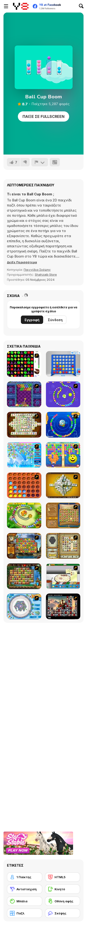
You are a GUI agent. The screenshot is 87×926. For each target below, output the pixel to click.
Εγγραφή (32, 320)
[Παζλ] (24, 913)
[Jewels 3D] (24, 364)
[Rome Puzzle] (24, 576)
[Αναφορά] (39, 162)
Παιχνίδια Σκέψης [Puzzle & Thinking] (37, 269)
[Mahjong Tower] (63, 485)
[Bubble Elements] (24, 455)
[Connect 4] (63, 364)
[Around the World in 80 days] (24, 546)
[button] (22, 262)
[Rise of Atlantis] (63, 515)
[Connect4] (24, 485)
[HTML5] (62, 877)
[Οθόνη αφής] (62, 901)
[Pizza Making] (63, 576)
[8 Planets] (63, 394)
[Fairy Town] (24, 606)
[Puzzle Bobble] (24, 394)
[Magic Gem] (63, 455)
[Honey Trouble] (24, 515)
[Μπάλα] (24, 901)
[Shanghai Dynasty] (24, 425)
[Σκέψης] (62, 913)
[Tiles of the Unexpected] (63, 606)
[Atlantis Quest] (63, 546)
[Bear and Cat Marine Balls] (63, 425)
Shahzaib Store (46, 274)
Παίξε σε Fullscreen (43, 116)
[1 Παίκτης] (24, 877)
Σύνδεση (55, 320)
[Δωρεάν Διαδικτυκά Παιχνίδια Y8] (21, 6)
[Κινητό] (62, 889)
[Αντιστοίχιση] (24, 889)
